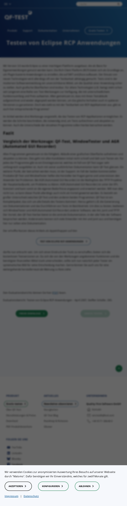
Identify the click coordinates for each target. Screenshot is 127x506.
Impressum (11, 496)
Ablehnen (87, 486)
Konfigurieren (53, 486)
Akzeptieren (18, 486)
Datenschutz (31, 496)
